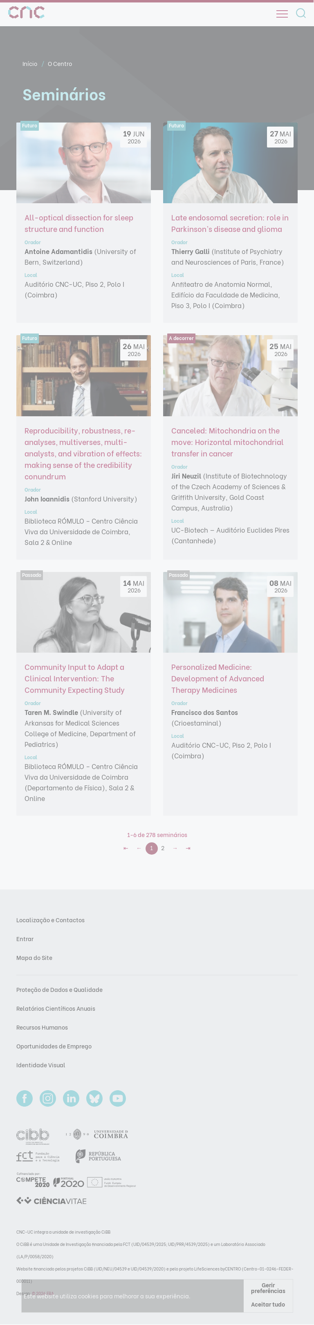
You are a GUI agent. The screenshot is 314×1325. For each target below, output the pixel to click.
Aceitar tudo (268, 1304)
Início (30, 63)
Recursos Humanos (42, 1027)
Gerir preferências (268, 1287)
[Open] (282, 14)
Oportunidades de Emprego (54, 1045)
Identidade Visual (40, 1064)
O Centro (60, 63)
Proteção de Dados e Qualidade (59, 989)
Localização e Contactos (50, 919)
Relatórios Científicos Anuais (55, 1008)
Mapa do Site (34, 957)
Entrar (25, 938)
